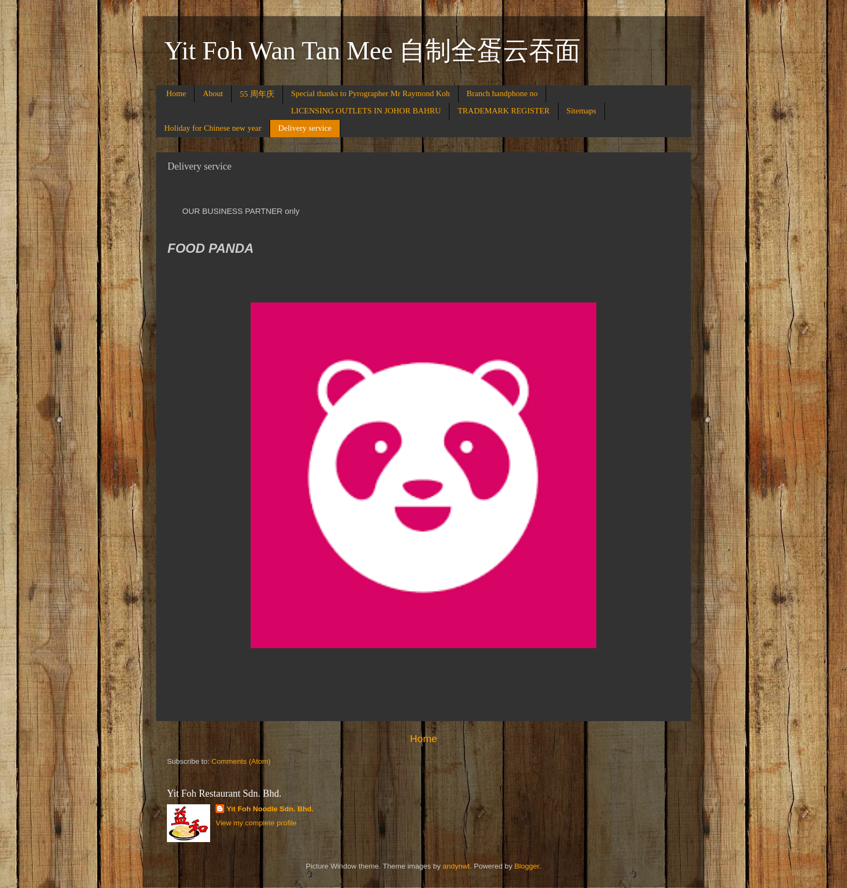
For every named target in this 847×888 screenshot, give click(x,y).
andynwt (455, 866)
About (213, 93)
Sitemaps (581, 110)
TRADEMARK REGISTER (503, 110)
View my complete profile (256, 823)
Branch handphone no (502, 93)
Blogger (526, 866)
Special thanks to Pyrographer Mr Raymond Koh (370, 93)
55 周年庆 (257, 94)
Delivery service (305, 128)
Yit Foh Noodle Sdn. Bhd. (269, 809)
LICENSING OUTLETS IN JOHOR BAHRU (366, 110)
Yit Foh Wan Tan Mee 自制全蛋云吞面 (372, 50)
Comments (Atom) (241, 761)
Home (176, 93)
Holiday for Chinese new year (212, 128)
